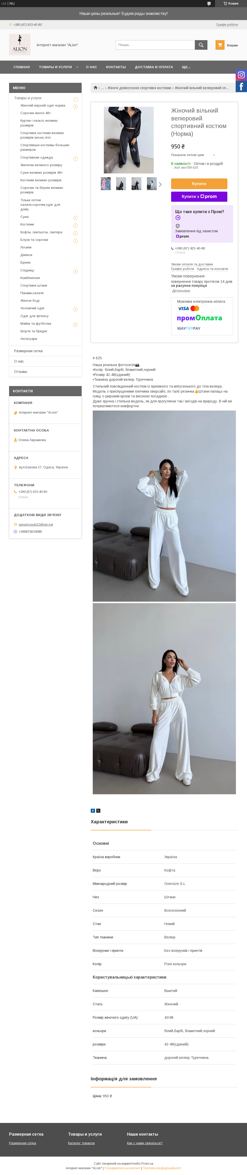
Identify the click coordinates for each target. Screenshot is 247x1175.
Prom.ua (147, 1163)
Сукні (24, 217)
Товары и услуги (55, 67)
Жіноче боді (30, 300)
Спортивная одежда (36, 157)
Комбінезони (30, 278)
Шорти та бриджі (33, 331)
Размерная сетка (28, 351)
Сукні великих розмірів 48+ (41, 172)
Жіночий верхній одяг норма (42, 105)
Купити (199, 184)
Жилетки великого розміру (41, 165)
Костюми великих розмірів (40, 180)
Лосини (26, 247)
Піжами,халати (32, 293)
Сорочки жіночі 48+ (35, 113)
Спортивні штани (33, 285)
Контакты (116, 67)
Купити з (199, 196)
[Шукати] (201, 45)
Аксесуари (28, 339)
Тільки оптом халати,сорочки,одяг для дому (40, 204)
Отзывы (20, 372)
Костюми (27, 224)
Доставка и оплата (154, 67)
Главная (22, 67)
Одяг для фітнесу (34, 316)
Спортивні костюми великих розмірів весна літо (42, 135)
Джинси (26, 255)
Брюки (25, 262)
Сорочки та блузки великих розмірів (41, 190)
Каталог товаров (81, 1143)
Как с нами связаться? (145, 1143)
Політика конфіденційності (162, 1168)
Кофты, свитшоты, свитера (41, 232)
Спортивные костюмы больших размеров (45, 147)
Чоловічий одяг (32, 308)
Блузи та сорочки (34, 240)
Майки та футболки (35, 323)
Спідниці (27, 270)
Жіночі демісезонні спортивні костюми (139, 88)
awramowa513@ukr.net (36, 524)
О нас (91, 67)
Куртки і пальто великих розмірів (39, 123)
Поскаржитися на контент (122, 1168)
